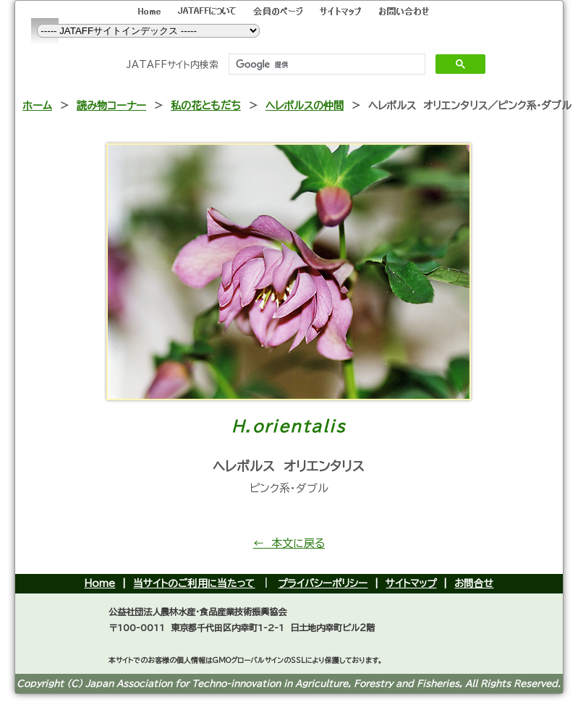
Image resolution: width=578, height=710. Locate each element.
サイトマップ (411, 583)
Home (99, 583)
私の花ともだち (206, 105)
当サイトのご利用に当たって (194, 583)
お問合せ (473, 583)
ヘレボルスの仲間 (304, 105)
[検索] (326, 64)
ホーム (37, 105)
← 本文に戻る (289, 543)
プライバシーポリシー (322, 583)
